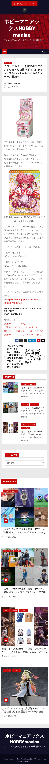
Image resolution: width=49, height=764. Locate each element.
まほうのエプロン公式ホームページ (20, 327)
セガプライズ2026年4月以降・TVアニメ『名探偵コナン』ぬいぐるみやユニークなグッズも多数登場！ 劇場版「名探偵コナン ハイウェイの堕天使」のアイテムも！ (23, 534)
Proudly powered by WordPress (16, 759)
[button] (44, 51)
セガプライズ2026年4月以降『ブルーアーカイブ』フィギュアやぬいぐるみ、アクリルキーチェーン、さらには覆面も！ (23, 651)
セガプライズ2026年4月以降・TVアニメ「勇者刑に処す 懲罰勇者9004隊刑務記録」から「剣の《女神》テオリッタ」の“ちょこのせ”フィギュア (24, 713)
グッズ (25, 384)
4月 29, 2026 (27, 393)
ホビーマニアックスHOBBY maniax (21, 28)
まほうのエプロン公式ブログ (17, 323)
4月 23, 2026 (27, 437)
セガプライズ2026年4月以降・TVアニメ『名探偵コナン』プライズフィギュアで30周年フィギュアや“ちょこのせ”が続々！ (23, 592)
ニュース (7, 63)
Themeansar (23, 761)
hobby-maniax (13, 83)
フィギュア (34, 404)
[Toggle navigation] (38, 52)
